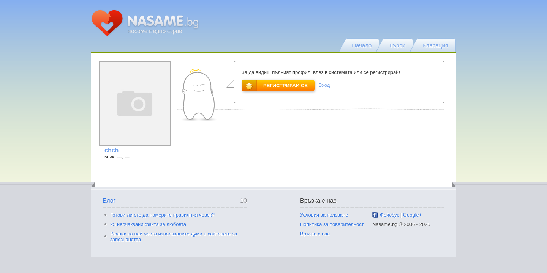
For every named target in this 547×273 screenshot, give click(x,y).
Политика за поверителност (332, 224)
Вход (324, 85)
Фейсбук (389, 215)
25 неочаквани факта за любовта (148, 224)
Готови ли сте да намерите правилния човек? (162, 215)
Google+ (412, 215)
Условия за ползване (324, 215)
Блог (109, 201)
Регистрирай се (275, 85)
